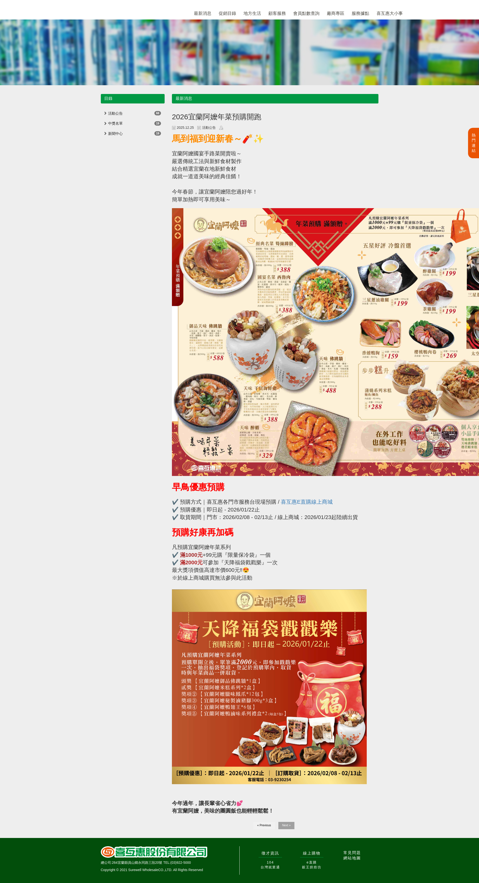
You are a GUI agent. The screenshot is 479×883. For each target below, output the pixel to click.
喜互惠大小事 (389, 13)
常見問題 (352, 853)
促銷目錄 (227, 13)
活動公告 (115, 113)
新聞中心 (115, 133)
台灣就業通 (270, 867)
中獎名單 (115, 123)
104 (270, 862)
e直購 (312, 862)
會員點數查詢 (306, 13)
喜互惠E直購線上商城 (307, 502)
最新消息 (202, 13)
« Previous (264, 825)
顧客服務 (277, 13)
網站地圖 (352, 858)
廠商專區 (335, 13)
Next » (286, 825)
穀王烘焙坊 (311, 867)
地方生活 (252, 13)
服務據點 (360, 13)
